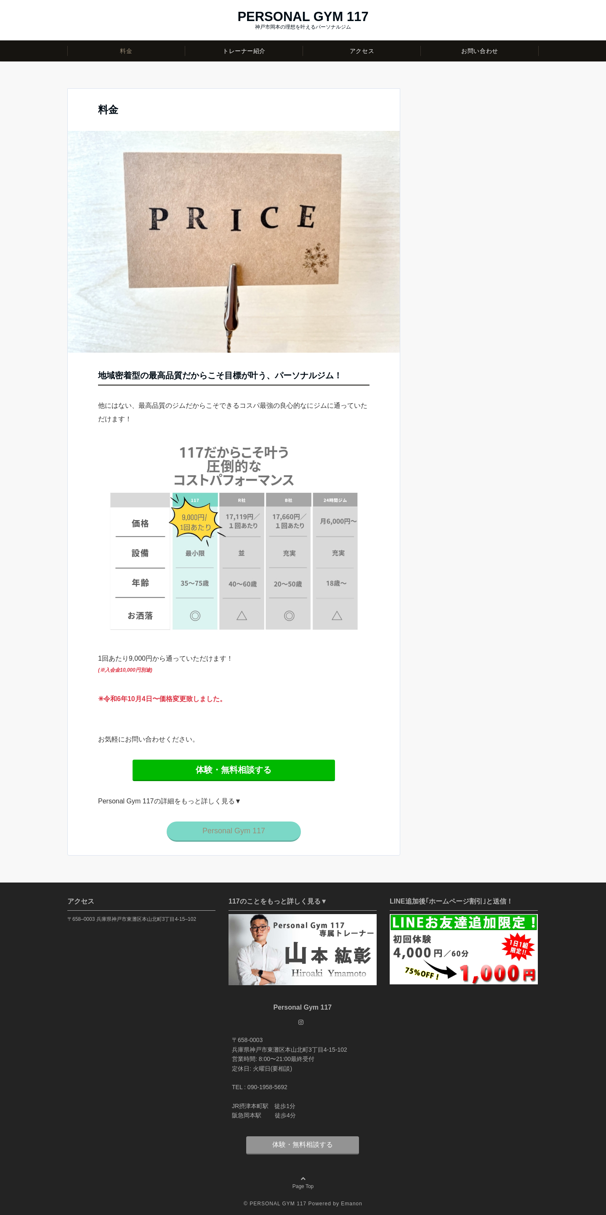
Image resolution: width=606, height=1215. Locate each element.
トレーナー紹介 (244, 51)
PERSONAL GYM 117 (302, 16)
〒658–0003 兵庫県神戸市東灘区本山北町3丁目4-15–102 (131, 919)
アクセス (362, 51)
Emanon (351, 1204)
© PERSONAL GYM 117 (275, 1204)
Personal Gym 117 (233, 831)
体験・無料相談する (302, 1144)
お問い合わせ (479, 51)
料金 (126, 51)
